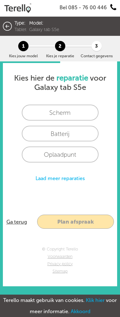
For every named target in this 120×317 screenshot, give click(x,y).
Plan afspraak (75, 221)
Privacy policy (60, 263)
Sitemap (60, 271)
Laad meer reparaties (60, 178)
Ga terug (16, 222)
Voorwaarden (60, 256)
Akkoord (81, 311)
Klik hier (95, 300)
